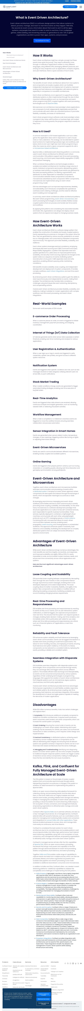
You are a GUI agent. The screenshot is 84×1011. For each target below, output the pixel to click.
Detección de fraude (18, 987)
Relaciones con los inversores (56, 975)
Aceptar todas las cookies (43, 994)
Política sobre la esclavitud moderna (53, 1003)
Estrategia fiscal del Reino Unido (56, 993)
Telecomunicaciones (31, 977)
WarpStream (5, 973)
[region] (27, 998)
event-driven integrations (55, 271)
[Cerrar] (49, 990)
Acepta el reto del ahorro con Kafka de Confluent (32, 3)
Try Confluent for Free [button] (42, 40)
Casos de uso (17, 962)
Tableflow (5, 987)
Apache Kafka (53, 103)
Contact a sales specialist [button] (15, 88)
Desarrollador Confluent (44, 969)
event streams (70, 518)
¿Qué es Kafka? (45, 966)
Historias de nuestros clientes (19, 966)
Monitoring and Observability (45, 895)
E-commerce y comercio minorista (32, 969)
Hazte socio (54, 987)
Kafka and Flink (45, 854)
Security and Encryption (44, 907)
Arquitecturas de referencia (17, 971)
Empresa (53, 966)
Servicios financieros (31, 966)
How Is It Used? (11, 57)
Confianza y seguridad (57, 990)
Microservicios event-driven (19, 983)
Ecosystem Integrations (44, 938)
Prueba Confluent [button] (70, 7)
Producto (5, 962)
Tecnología (28, 986)
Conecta (4, 978)
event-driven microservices (64, 199)
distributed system (40, 491)
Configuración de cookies (70, 1003)
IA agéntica (16, 980)
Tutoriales (43, 976)
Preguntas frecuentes (57, 984)
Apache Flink (39, 844)
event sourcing (47, 524)
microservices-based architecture (46, 148)
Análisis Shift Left (17, 974)
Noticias (53, 981)
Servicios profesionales (44, 985)
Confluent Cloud (6, 966)
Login (67, 1)
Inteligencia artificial (18, 977)
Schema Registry (41, 883)
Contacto (53, 969)
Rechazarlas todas (43, 999)
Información (55, 962)
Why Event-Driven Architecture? (15, 55)
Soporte (43, 978)
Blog (52, 978)
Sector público (29, 980)
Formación (44, 981)
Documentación (45, 973)
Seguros (27, 983)
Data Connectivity (42, 919)
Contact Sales (76, 1)
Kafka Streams (41, 873)
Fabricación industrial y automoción (31, 973)
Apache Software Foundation (49, 1008)
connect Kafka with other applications (59, 820)
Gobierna (5, 984)
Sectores (28, 962)
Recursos (44, 962)
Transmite (5, 976)
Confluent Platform (5, 969)
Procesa (4, 981)
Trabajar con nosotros (57, 971)
